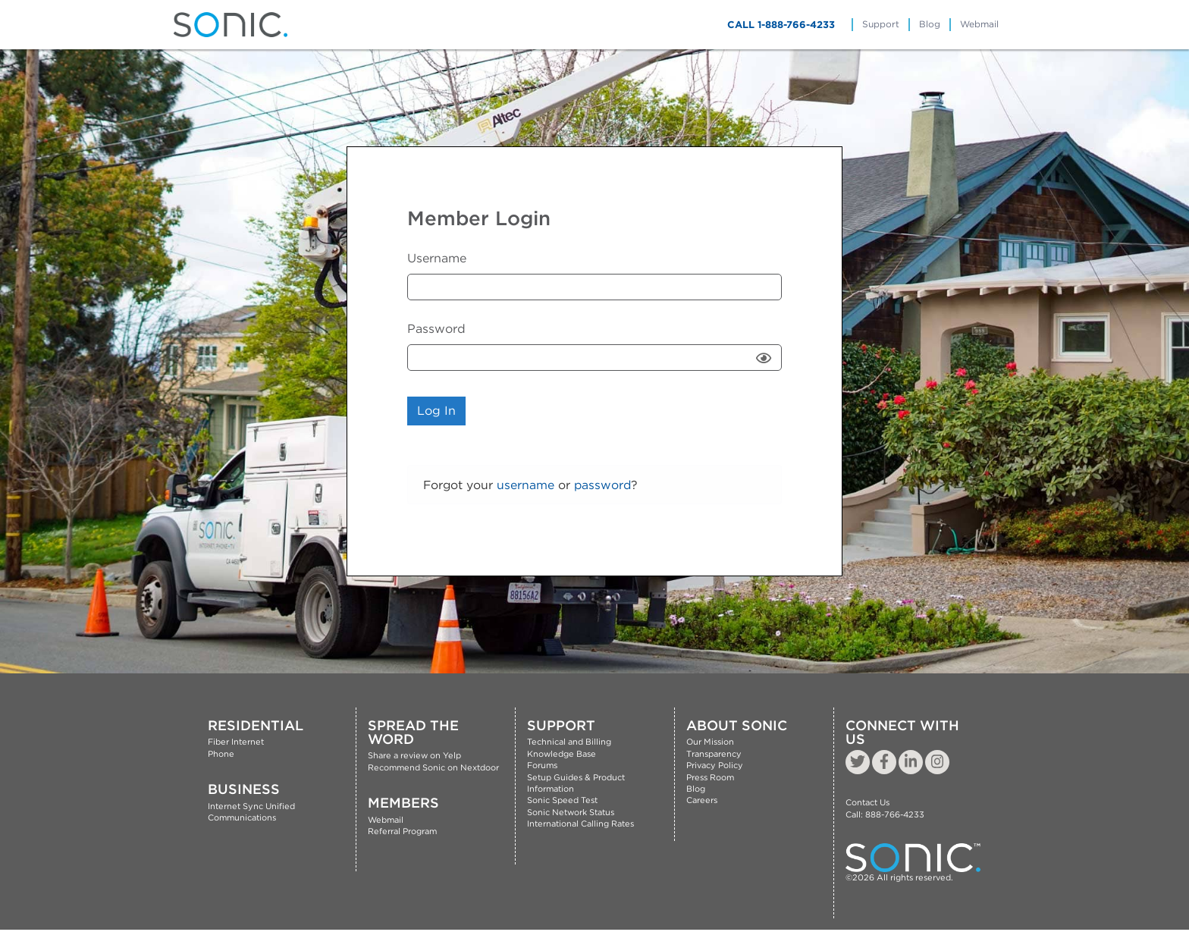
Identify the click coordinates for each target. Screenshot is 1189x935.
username (525, 485)
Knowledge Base (561, 753)
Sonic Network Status (570, 812)
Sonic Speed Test (562, 800)
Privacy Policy (714, 765)
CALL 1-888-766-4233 (781, 24)
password (602, 485)
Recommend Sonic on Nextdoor (433, 767)
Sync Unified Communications (251, 812)
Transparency (714, 753)
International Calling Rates (580, 823)
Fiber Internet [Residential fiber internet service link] (236, 741)
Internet (224, 806)
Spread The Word (413, 732)
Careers (701, 800)
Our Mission (710, 741)
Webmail (979, 24)
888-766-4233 (894, 814)
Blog (929, 24)
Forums (542, 765)
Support (880, 24)
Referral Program (402, 831)
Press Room (710, 777)
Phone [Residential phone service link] (221, 753)
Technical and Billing (569, 741)
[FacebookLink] (884, 762)
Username (436, 258)
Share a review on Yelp (414, 755)
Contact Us (867, 802)
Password (436, 329)
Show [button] (765, 357)
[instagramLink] (937, 762)
